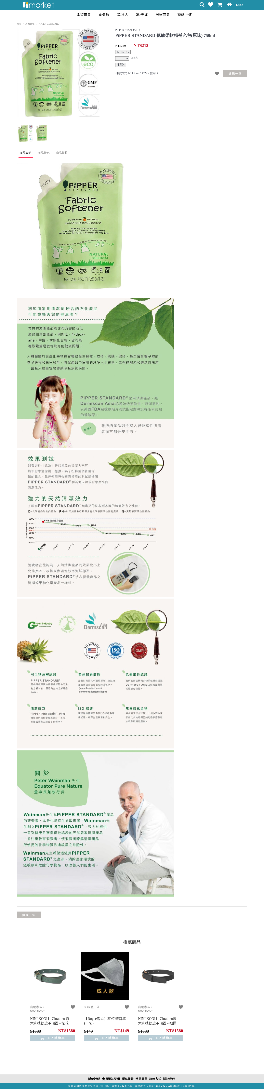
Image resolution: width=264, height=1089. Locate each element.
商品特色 (44, 152)
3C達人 (122, 14)
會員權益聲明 (111, 1079)
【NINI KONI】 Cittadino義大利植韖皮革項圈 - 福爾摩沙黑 (157, 1023)
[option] (58, 73)
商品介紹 (26, 152)
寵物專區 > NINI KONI (37, 1009)
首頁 (19, 23)
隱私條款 (128, 1079)
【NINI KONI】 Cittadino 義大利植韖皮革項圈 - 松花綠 (49, 1023)
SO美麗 (142, 14)
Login (239, 4)
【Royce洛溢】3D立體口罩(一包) (105, 1021)
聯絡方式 (155, 1079)
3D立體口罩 (91, 1007)
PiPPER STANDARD (49, 23)
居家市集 (162, 14)
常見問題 (141, 1079)
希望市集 (84, 14)
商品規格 (62, 152)
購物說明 (94, 1079)
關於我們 (169, 1079)
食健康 (104, 14)
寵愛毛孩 (185, 14)
